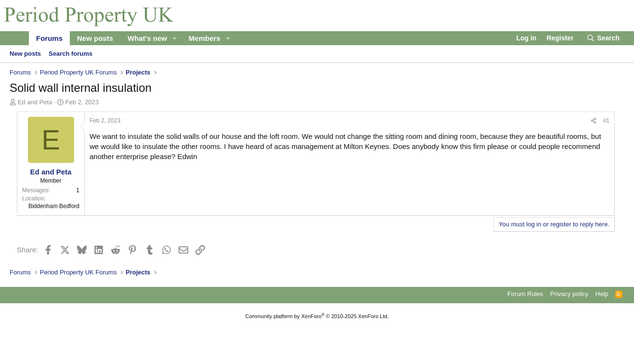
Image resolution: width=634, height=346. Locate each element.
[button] (174, 38)
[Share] (593, 120)
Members (204, 38)
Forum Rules (525, 293)
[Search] (603, 38)
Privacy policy (569, 293)
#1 (606, 120)
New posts (95, 38)
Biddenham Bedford (53, 206)
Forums (49, 38)
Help (601, 293)
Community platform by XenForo (317, 316)
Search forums (70, 53)
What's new (147, 38)
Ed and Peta (35, 102)
